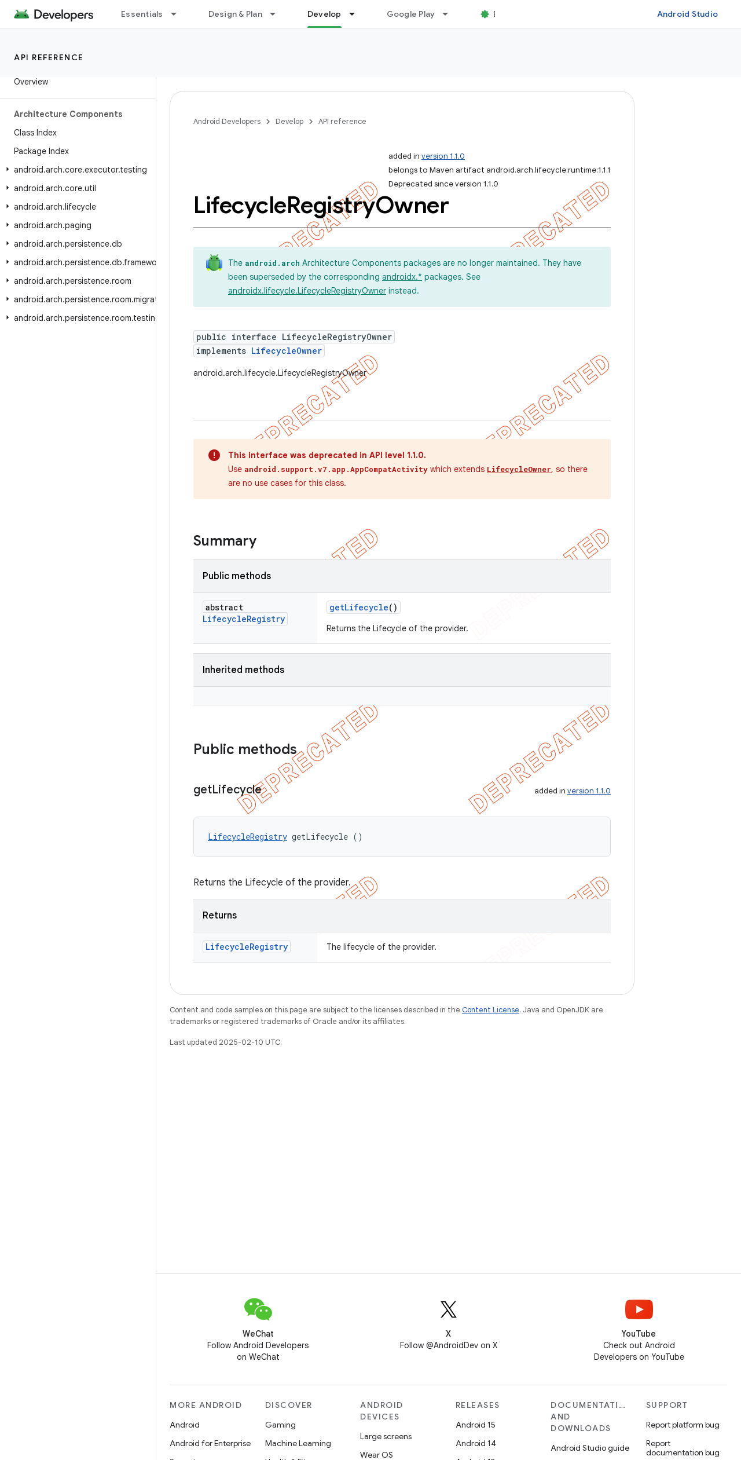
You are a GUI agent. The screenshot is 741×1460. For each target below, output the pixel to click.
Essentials (142, 14)
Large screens (386, 1436)
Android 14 (476, 1443)
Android (185, 1424)
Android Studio (687, 14)
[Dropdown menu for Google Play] (450, 14)
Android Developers (227, 121)
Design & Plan (235, 14)
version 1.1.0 (443, 156)
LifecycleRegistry (244, 618)
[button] (75, 169)
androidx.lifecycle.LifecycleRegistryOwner (307, 291)
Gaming (280, 1424)
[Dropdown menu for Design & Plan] (278, 14)
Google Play (411, 14)
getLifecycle (358, 607)
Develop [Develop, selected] (324, 14)
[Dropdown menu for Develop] (357, 14)
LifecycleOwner (286, 350)
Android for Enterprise (210, 1443)
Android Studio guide (590, 1448)
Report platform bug (683, 1424)
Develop (289, 121)
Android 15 (476, 1424)
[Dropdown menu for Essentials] (179, 14)
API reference (49, 57)
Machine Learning (298, 1443)
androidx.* (402, 277)
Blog (502, 14)
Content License (490, 1010)
